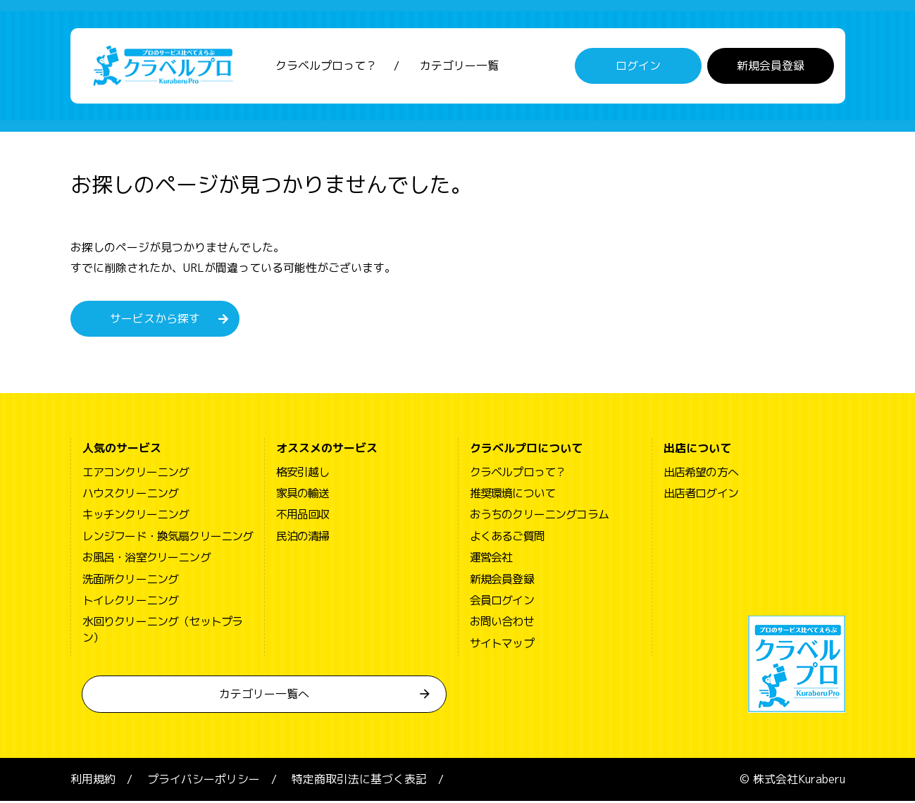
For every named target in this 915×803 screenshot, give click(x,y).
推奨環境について (513, 495)
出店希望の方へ (701, 474)
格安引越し (303, 474)
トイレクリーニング (130, 602)
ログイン (638, 67)
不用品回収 (303, 516)
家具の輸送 (303, 495)
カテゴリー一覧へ (264, 696)
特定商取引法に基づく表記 (359, 781)
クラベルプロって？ (326, 67)
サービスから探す (155, 320)
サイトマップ (502, 645)
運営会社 (491, 559)
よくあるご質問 (507, 538)
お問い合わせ (502, 623)
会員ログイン (502, 602)
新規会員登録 (770, 67)
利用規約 (93, 781)
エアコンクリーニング (135, 474)
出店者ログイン (701, 495)
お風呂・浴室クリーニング (146, 559)
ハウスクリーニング (130, 495)
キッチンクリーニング (135, 516)
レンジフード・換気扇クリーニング (168, 538)
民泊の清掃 (303, 538)
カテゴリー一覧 (459, 67)
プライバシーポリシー (203, 781)
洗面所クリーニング (130, 581)
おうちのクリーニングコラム (539, 516)
